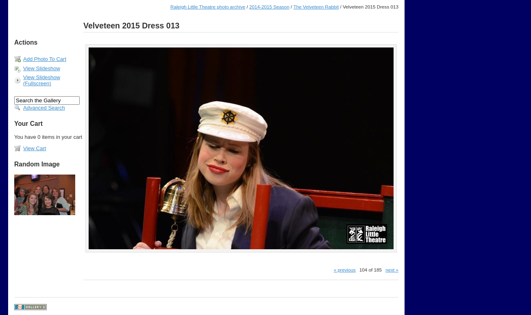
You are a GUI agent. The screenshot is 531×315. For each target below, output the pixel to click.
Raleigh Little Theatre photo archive (207, 6)
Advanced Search (44, 108)
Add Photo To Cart (44, 59)
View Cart (34, 148)
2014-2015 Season (269, 6)
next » (391, 269)
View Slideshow (41, 68)
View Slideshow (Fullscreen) (41, 80)
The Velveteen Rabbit (316, 6)
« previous (345, 269)
